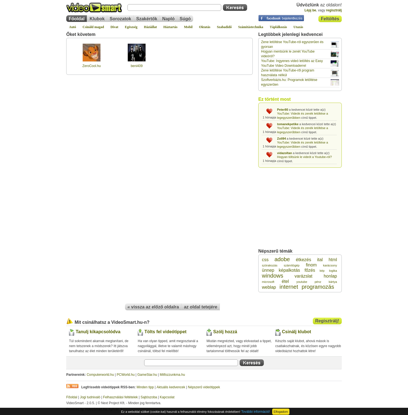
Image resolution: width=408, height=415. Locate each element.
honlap (330, 276)
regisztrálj (334, 10)
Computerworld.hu (100, 375)
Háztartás (170, 27)
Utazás (298, 27)
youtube (301, 281)
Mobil (188, 27)
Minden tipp (145, 387)
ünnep (268, 270)
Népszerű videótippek (204, 387)
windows (272, 276)
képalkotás (289, 270)
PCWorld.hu (125, 375)
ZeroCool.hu (91, 66)
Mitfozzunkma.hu (172, 375)
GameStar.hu (147, 375)
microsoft (268, 281)
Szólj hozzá (225, 331)
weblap (269, 287)
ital (320, 259)
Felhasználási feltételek (120, 397)
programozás (318, 287)
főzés (309, 270)
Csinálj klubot (296, 331)
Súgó (185, 18)
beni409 (137, 66)
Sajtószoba (149, 397)
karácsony (330, 265)
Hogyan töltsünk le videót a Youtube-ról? (304, 157)
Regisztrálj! (327, 320)
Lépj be (310, 10)
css (265, 259)
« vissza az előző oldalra (153, 307)
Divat (114, 27)
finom (311, 265)
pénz (318, 281)
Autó (72, 27)
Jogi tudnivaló (90, 397)
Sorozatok (120, 18)
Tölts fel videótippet (165, 331)
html (333, 259)
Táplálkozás (278, 27)
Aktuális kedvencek (171, 387)
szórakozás (269, 265)
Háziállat (150, 27)
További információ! (255, 412)
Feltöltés (330, 18)
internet (288, 287)
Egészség (131, 27)
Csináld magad (93, 27)
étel (285, 281)
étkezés (303, 259)
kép (322, 270)
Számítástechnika (250, 27)
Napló (168, 18)
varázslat (303, 276)
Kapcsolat (167, 397)
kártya (333, 281)
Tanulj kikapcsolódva (98, 331)
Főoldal (77, 18)
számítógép (291, 265)
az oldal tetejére (200, 307)
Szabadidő (224, 27)
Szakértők (146, 18)
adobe (282, 259)
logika (333, 270)
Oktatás (204, 27)
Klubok (97, 18)
